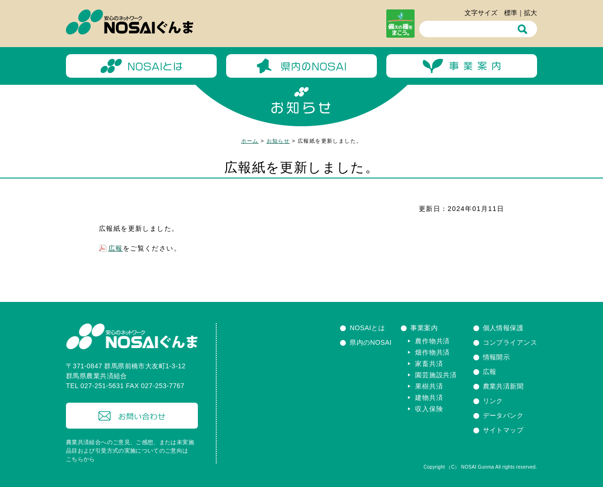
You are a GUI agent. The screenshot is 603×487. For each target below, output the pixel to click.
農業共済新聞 (503, 386)
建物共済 (429, 397)
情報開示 (496, 357)
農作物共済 (432, 341)
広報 (115, 248)
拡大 (530, 12)
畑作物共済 (432, 352)
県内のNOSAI (370, 342)
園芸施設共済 (435, 375)
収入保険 (429, 409)
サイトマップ (503, 430)
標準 (510, 12)
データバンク (503, 415)
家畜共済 (429, 363)
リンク (493, 401)
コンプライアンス (510, 342)
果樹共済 (429, 386)
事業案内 (424, 328)
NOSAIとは (367, 328)
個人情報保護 (503, 328)
